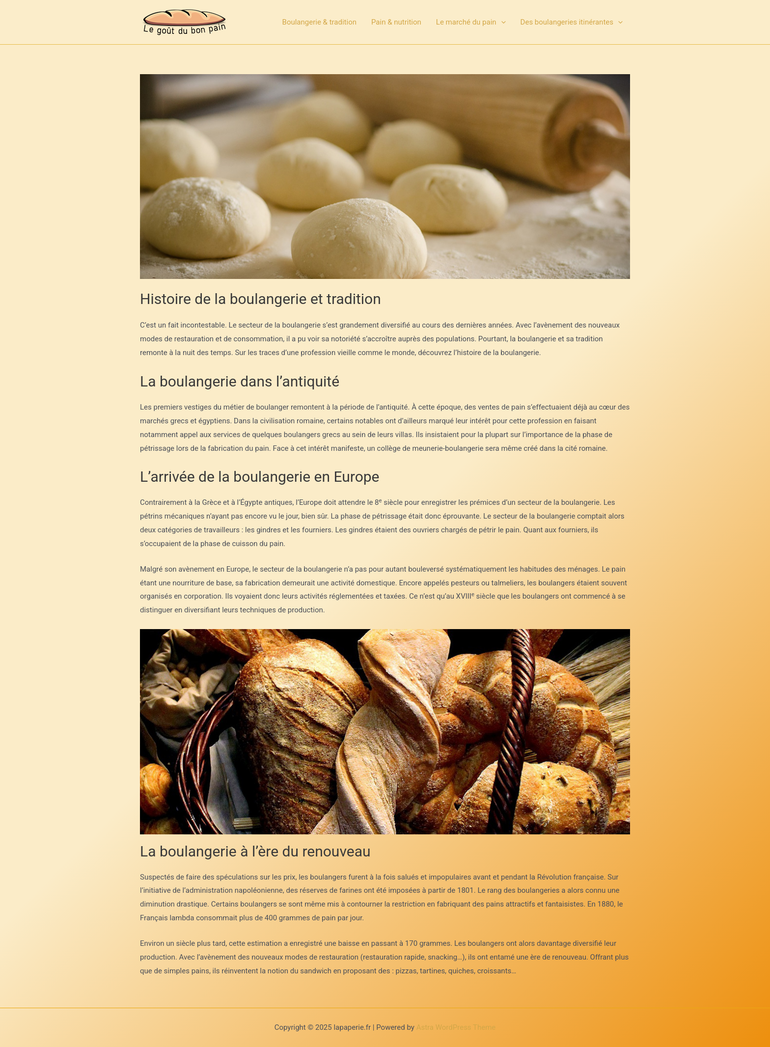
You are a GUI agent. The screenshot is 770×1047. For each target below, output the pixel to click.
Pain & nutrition (396, 22)
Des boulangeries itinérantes (572, 22)
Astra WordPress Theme (456, 1027)
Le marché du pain (471, 22)
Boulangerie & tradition (319, 22)
